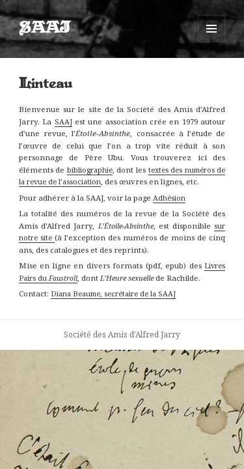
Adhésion (169, 198)
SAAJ (44, 28)
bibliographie (90, 170)
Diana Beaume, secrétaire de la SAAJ (113, 293)
